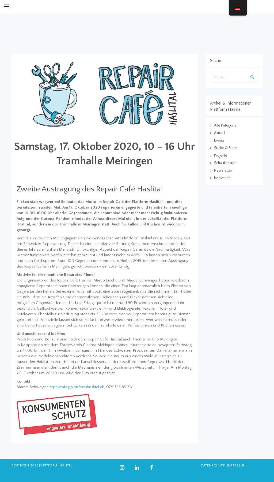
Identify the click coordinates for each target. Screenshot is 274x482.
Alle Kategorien (226, 125)
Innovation (222, 178)
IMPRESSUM (236, 465)
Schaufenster (225, 163)
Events (219, 140)
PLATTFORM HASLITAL (55, 465)
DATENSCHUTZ (213, 465)
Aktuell (219, 133)
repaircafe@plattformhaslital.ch (77, 387)
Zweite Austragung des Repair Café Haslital (90, 189)
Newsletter (223, 170)
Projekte (220, 155)
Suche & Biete (225, 148)
